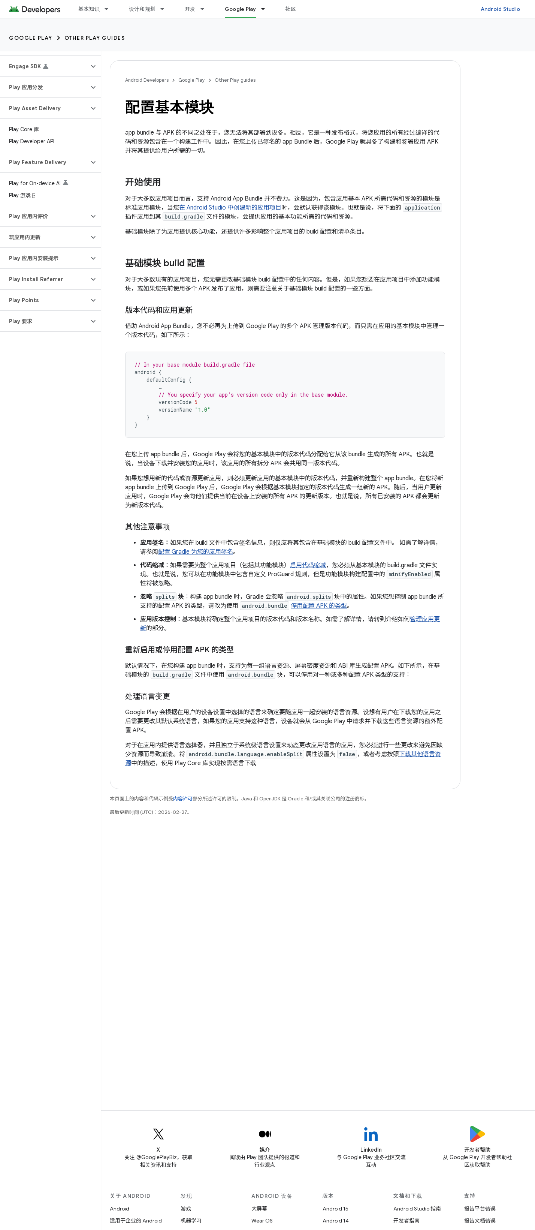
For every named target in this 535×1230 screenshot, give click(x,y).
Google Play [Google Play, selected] (240, 9)
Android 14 (336, 1220)
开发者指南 (406, 1220)
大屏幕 (259, 1208)
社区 (290, 9)
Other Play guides (94, 37)
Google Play (30, 37)
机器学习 (191, 1220)
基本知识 (89, 9)
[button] (44, 66)
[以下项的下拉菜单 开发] (206, 9)
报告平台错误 (480, 1208)
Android (119, 1208)
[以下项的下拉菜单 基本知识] (110, 9)
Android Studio (500, 9)
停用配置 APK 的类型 (319, 606)
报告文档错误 (480, 1220)
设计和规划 (142, 9)
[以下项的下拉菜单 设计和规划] (165, 9)
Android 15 (335, 1208)
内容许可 (183, 799)
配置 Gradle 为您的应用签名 (195, 552)
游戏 (186, 1208)
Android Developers (147, 80)
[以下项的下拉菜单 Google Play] (266, 9)
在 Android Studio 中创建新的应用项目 (230, 207)
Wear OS (262, 1220)
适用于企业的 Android (136, 1220)
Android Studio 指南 (417, 1208)
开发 (190, 9)
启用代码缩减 (308, 565)
